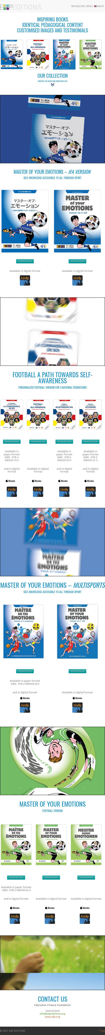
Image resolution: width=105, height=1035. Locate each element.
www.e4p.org (52, 1016)
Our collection (77, 6)
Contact (89, 6)
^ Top (101, 1030)
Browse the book (25, 261)
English (99, 6)
